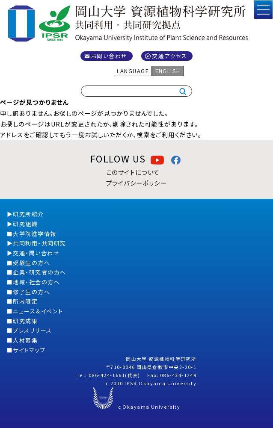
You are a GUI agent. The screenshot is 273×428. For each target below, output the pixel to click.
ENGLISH (168, 71)
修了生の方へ (31, 292)
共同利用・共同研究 (39, 243)
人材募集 (25, 340)
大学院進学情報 (34, 234)
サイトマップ (29, 350)
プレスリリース (32, 330)
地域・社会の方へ (36, 282)
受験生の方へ (31, 263)
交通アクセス (169, 56)
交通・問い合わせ (36, 253)
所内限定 (25, 301)
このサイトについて (133, 172)
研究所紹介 (28, 214)
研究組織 (25, 224)
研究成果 (25, 321)
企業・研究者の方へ (39, 272)
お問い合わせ (109, 56)
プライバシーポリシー (136, 182)
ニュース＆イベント (38, 311)
